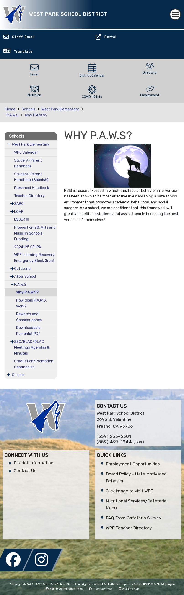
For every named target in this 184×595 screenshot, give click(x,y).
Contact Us (25, 470)
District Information (33, 462)
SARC (19, 203)
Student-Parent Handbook (28, 163)
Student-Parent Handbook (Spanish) (31, 177)
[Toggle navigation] (175, 14)
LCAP (18, 211)
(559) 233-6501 (114, 436)
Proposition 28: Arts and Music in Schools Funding (35, 233)
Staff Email (23, 37)
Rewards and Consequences (29, 317)
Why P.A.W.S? (36, 115)
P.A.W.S (12, 115)
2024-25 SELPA (27, 247)
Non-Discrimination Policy (64, 588)
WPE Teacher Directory (129, 528)
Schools (28, 109)
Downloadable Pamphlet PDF (28, 331)
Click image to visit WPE (129, 491)
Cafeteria (22, 269)
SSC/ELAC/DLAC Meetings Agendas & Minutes (31, 347)
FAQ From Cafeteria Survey (133, 517)
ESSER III (21, 219)
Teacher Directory (29, 196)
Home (10, 109)
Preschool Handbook (31, 188)
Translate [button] (23, 52)
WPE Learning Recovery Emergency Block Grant (34, 258)
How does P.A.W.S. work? (31, 303)
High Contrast (103, 588)
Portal (110, 37)
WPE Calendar (26, 152)
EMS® (161, 584)
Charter (18, 375)
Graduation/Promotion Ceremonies (33, 364)
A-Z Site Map (129, 588)
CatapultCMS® (143, 584)
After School (25, 276)
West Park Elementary (60, 109)
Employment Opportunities (133, 464)
